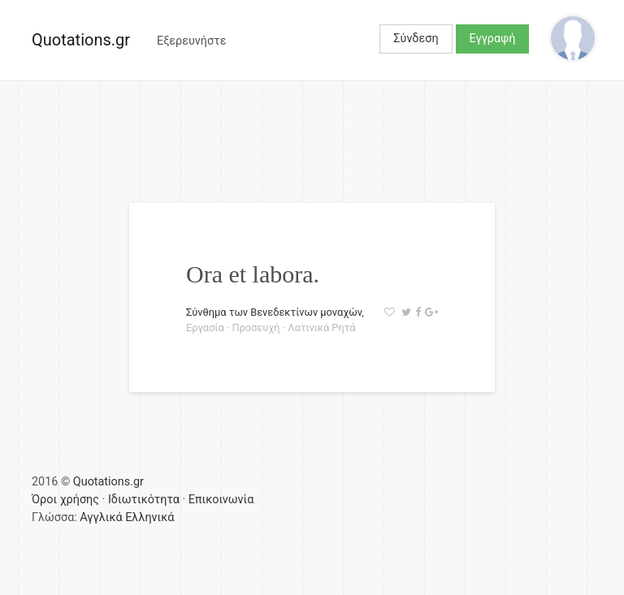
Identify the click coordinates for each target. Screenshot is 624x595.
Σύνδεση (415, 38)
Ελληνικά (149, 517)
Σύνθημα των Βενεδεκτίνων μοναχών (274, 312)
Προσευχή (256, 327)
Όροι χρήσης (65, 500)
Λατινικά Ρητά (321, 327)
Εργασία (205, 327)
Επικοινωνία (221, 500)
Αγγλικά (101, 517)
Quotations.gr (81, 40)
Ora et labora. (252, 274)
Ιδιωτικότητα (144, 500)
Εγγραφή (493, 38)
